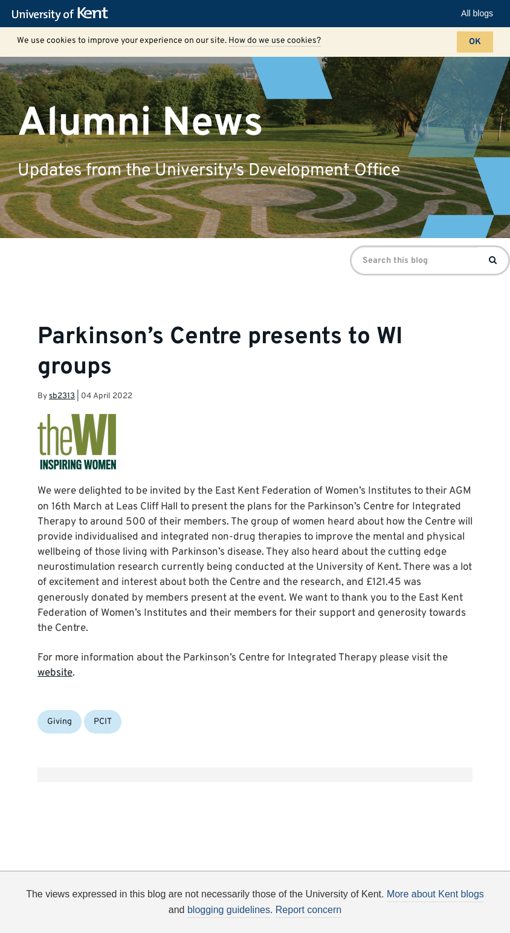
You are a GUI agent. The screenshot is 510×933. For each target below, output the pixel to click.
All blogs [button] (477, 13)
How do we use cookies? (274, 41)
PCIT (103, 722)
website (55, 673)
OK (475, 42)
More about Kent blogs (435, 894)
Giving (59, 722)
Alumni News (140, 123)
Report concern (308, 910)
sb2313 (62, 396)
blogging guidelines (228, 910)
